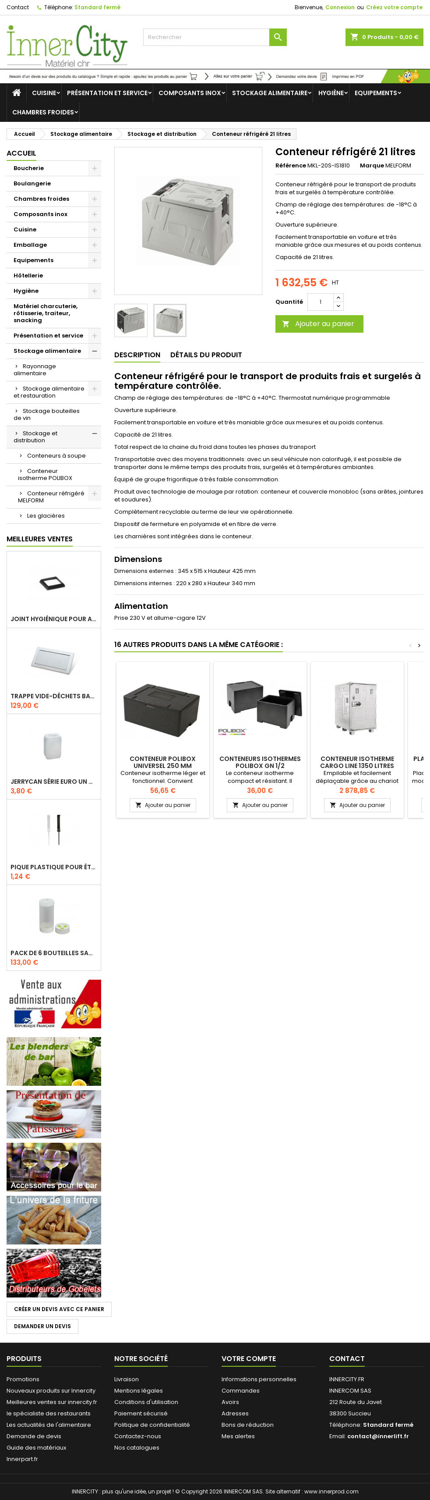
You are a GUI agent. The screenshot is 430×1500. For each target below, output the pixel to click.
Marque (372, 166)
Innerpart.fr (22, 1459)
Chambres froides (43, 112)
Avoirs (230, 1402)
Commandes (241, 1390)
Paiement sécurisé (141, 1413)
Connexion (340, 7)
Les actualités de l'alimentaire (49, 1425)
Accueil (21, 153)
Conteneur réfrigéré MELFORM (51, 497)
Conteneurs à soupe (56, 455)
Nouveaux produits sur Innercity (51, 1390)
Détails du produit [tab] (206, 355)
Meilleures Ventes (40, 539)
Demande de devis (34, 1436)
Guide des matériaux (36, 1447)
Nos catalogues (136, 1447)
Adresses (235, 1413)
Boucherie (29, 168)
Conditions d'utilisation (146, 1402)
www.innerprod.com (331, 1491)
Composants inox (190, 93)
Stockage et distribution (35, 436)
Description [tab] (137, 355)
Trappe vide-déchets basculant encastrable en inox (54, 696)
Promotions (23, 1379)
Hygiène (331, 93)
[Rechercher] (214, 37)
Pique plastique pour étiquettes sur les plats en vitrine (54, 867)
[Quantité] (320, 302)
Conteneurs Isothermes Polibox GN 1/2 (260, 762)
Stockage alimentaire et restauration (49, 392)
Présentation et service (107, 93)
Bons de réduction (248, 1425)
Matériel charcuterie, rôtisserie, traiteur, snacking (46, 313)
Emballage (30, 245)
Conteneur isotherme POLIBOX (45, 474)
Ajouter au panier (318, 324)
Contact (18, 7)
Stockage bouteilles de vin (47, 414)
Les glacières (46, 516)
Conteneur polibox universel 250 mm (163, 762)
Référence (290, 166)
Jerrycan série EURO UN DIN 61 (54, 781)
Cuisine (44, 93)
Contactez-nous (137, 1436)
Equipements (376, 93)
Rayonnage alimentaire (35, 369)
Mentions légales (138, 1390)
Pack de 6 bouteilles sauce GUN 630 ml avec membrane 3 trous (54, 952)
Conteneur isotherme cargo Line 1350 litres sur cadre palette (357, 765)
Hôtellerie (28, 275)
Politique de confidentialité (152, 1425)
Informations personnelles (259, 1379)
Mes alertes (238, 1436)
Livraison (126, 1379)
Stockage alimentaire (269, 93)
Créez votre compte (394, 7)
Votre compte (249, 1359)
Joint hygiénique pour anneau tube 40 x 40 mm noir (54, 618)
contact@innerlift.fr (378, 1436)
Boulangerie (32, 183)
